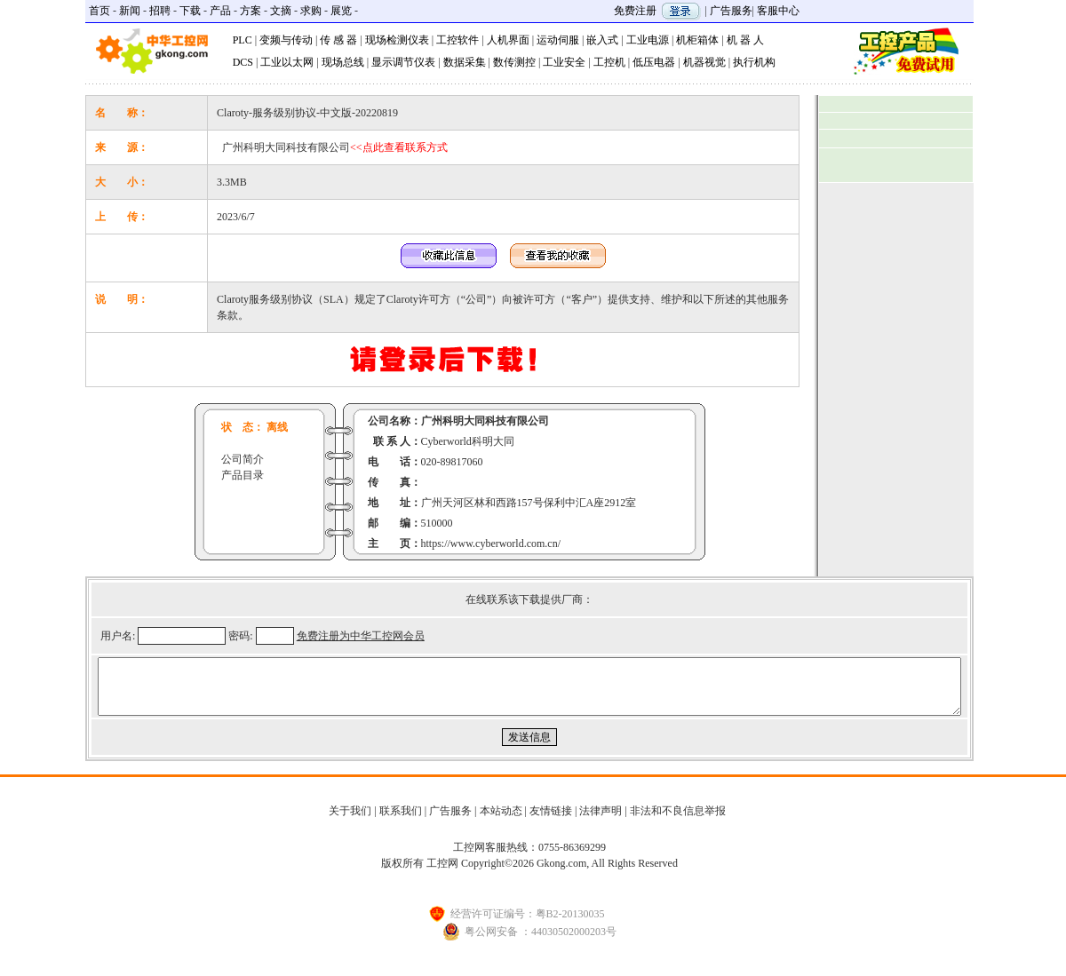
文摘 (280, 10)
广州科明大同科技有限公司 (335, 147)
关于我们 (350, 821)
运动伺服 (558, 40)
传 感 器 (338, 40)
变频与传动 (286, 40)
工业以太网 (287, 62)
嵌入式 (602, 40)
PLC (242, 40)
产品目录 (242, 475)
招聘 (160, 10)
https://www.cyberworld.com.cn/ (491, 543)
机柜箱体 (697, 40)
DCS (243, 62)
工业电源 (647, 40)
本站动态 (501, 821)
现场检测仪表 (397, 40)
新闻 (129, 10)
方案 (250, 10)
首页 (99, 10)
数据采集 (464, 62)
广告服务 (731, 10)
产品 (220, 10)
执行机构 (754, 62)
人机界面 (508, 40)
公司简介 (242, 459)
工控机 (609, 62)
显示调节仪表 (403, 62)
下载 (190, 10)
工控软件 (457, 40)
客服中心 (778, 10)
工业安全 (564, 62)
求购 (311, 10)
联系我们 (400, 821)
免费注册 (635, 10)
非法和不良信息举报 (678, 821)
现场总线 (343, 62)
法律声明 (600, 821)
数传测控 (514, 62)
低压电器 (653, 62)
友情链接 (550, 821)
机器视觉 (704, 62)
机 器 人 (745, 40)
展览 (341, 10)
